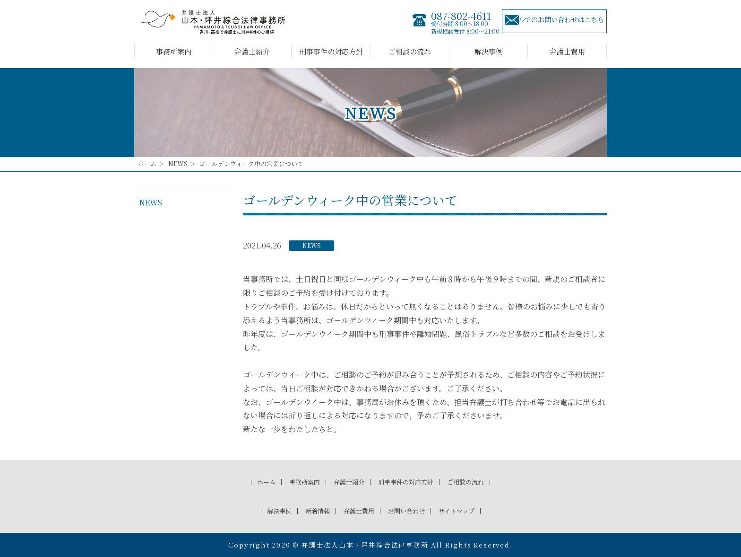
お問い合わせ (409, 510)
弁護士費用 (567, 51)
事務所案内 (173, 51)
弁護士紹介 (252, 51)
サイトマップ (465, 510)
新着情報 (311, 510)
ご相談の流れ (409, 51)
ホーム (147, 163)
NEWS (178, 163)
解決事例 (488, 51)
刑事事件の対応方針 (331, 51)
